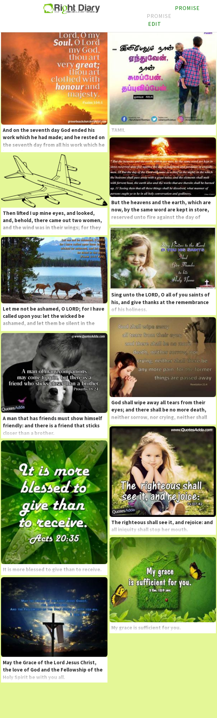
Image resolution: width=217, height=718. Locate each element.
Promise (159, 15)
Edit (154, 23)
